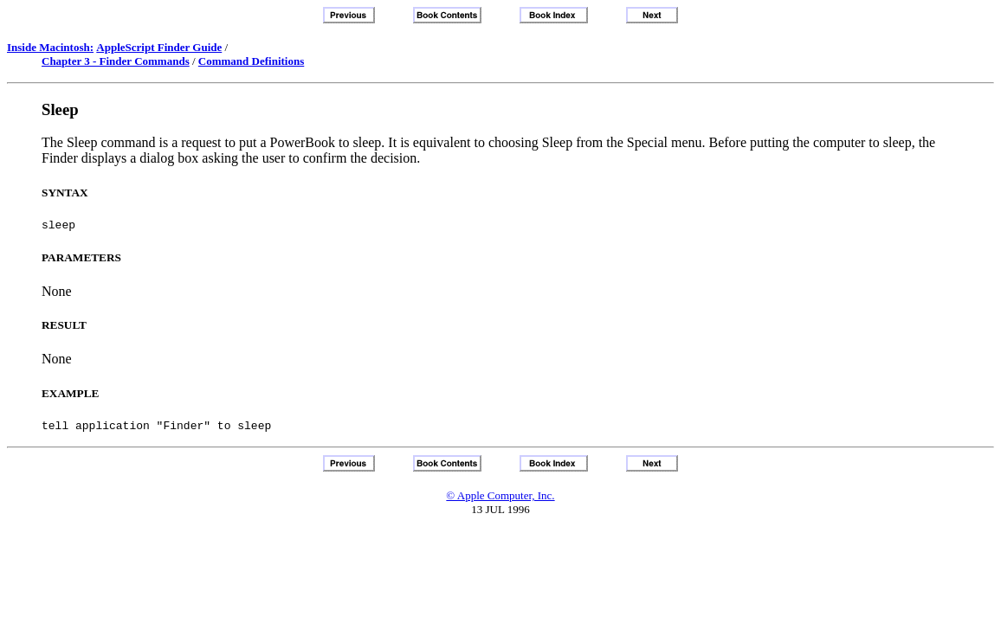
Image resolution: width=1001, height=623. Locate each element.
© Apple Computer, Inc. (500, 500)
